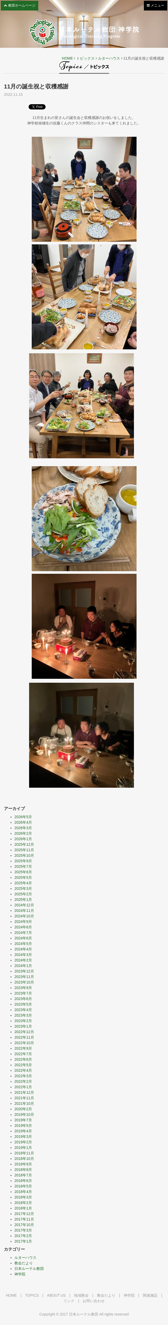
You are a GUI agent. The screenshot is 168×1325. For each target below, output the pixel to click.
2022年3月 (23, 1076)
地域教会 (81, 1295)
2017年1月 (23, 1241)
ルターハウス (109, 58)
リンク (68, 1301)
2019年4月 (23, 1131)
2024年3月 (23, 955)
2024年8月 (23, 927)
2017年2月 (23, 1236)
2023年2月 (23, 1021)
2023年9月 (23, 988)
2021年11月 (24, 1098)
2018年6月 (23, 1181)
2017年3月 (23, 1230)
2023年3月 (23, 1015)
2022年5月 (23, 1065)
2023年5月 (23, 1004)
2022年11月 (24, 1037)
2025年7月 (23, 866)
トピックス (85, 58)
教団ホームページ (19, 5)
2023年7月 (23, 993)
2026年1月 (23, 839)
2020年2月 (23, 1109)
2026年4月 (23, 822)
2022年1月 (23, 1087)
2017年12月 (24, 1214)
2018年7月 (23, 1175)
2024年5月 (23, 944)
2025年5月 (23, 877)
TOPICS (32, 1295)
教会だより (23, 1263)
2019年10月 (24, 1114)
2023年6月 (23, 999)
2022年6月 (23, 1059)
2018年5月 (23, 1186)
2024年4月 (23, 949)
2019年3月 (23, 1136)
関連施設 (150, 1295)
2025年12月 (24, 844)
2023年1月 (23, 1026)
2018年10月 (24, 1158)
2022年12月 (24, 1032)
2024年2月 (23, 960)
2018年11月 (24, 1153)
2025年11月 (24, 850)
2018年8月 (23, 1170)
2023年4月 (23, 1010)
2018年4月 (23, 1192)
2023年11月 (24, 977)
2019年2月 (23, 1142)
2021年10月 (24, 1103)
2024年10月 (24, 916)
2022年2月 (23, 1081)
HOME (67, 58)
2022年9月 (23, 1048)
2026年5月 (23, 817)
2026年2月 (23, 833)
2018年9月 (23, 1164)
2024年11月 (24, 910)
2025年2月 (23, 894)
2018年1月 (23, 1208)
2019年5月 (23, 1125)
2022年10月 (24, 1043)
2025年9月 (23, 861)
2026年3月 (23, 828)
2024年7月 (23, 932)
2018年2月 (23, 1203)
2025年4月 (23, 883)
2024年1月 (23, 966)
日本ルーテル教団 (29, 1268)
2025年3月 (23, 888)
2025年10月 (24, 855)
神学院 (19, 1274)
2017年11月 (24, 1219)
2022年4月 (23, 1070)
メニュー (155, 6)
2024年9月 (23, 921)
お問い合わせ (94, 1301)
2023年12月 (24, 971)
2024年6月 (23, 938)
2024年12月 (24, 905)
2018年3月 (23, 1197)
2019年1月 (23, 1147)
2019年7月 (23, 1120)
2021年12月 (24, 1092)
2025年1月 (23, 899)
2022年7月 (23, 1054)
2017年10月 (24, 1225)
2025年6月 (23, 872)
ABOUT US (56, 1295)
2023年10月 (24, 982)
